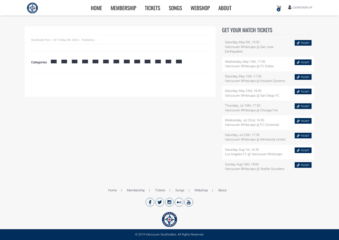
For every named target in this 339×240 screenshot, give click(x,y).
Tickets (152, 8)
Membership (123, 8)
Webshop (200, 8)
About (224, 8)
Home (96, 8)
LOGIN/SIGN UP (300, 7)
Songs (175, 8)
